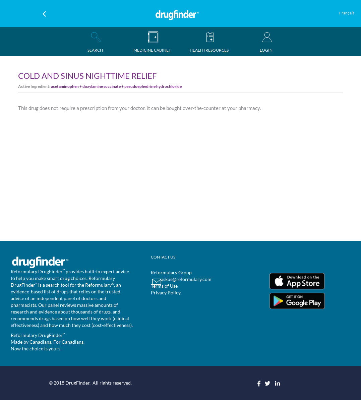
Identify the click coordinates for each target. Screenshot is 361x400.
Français (346, 12)
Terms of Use (164, 286)
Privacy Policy (166, 292)
